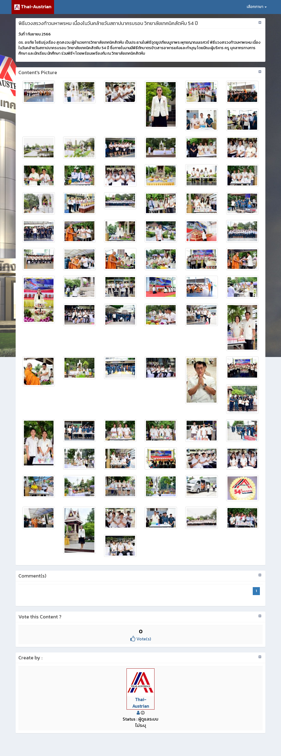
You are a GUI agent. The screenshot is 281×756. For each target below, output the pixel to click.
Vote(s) (140, 638)
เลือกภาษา (257, 7)
